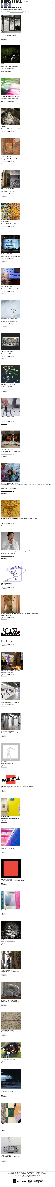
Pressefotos (4, 39)
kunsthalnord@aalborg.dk (16, 12)
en (27, 1)
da (25, 1)
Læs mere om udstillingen (7, 68)
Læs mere (3, 735)
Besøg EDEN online (6, 71)
